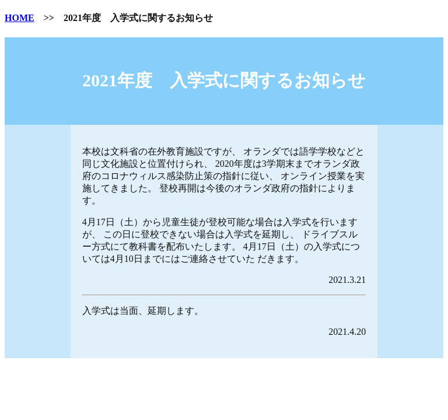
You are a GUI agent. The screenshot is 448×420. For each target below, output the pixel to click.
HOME (19, 18)
